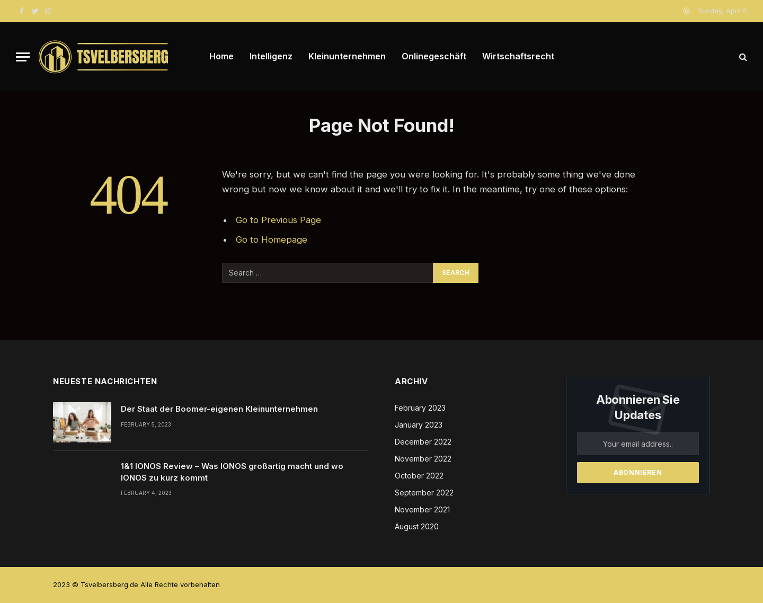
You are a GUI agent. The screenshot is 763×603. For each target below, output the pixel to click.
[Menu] (23, 57)
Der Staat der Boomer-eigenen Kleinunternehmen (219, 409)
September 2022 (424, 492)
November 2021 (422, 509)
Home (221, 56)
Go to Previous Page (278, 220)
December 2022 (423, 441)
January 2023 (418, 424)
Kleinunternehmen (347, 56)
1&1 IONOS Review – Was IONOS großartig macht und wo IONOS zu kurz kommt (232, 471)
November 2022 (423, 458)
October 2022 (419, 475)
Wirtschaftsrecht (518, 56)
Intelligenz (271, 56)
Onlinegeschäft (434, 56)
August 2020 (417, 526)
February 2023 (420, 407)
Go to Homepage (271, 239)
